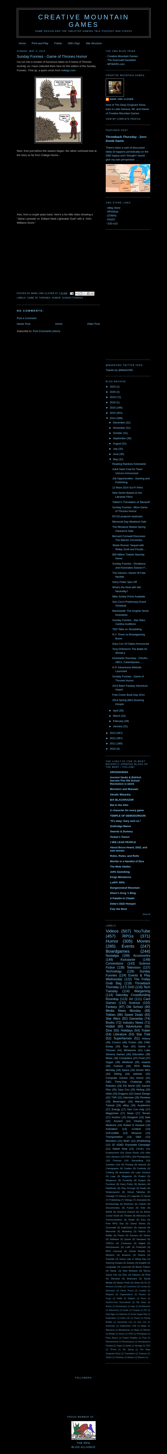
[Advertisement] (122, 294)
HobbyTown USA (128, 1326)
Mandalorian (124, 1330)
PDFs (128, 1156)
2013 (113, 732)
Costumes (126, 1243)
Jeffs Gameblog (120, 871)
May (116, 459)
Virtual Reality (137, 1251)
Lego (113, 1176)
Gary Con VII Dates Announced (130, 643)
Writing (140, 1089)
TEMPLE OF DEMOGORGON (128, 815)
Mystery (142, 1184)
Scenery (134, 1235)
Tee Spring (128, 1349)
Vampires (141, 1239)
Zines (137, 1282)
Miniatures (130, 1050)
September (120, 438)
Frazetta (110, 1259)
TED (148, 1346)
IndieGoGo (127, 1227)
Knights (143, 1262)
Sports (127, 1239)
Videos (112, 931)
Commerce (131, 1286)
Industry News (133, 1022)
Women (141, 1357)
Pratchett (141, 1247)
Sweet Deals (134, 1014)
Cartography (112, 1168)
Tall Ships (141, 1302)
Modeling (127, 1231)
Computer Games (117, 1077)
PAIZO (111, 219)
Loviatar (142, 1291)
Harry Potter (126, 1184)
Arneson (110, 1286)
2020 (113, 391)
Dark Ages (110, 1314)
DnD (131, 987)
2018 (113, 402)
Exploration (111, 1318)
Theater (128, 1215)
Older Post (93, 323)
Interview (128, 1097)
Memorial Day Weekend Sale (129, 521)
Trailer (145, 1030)
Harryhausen (112, 1247)
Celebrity (141, 1168)
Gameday (136, 1018)
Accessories (141, 955)
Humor (56, 298)
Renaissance (128, 1342)
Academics (143, 1105)
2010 (113, 748)
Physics (142, 1294)
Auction (116, 1117)
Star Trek (143, 1034)
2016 (113, 407)
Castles (128, 1168)
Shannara (132, 1278)
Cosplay (136, 1310)
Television (134, 967)
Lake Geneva (143, 1172)
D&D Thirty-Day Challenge (124, 1081)
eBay (126, 1105)
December (119, 422)
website (137, 1073)
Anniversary (121, 1306)
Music (109, 1058)
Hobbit (110, 1026)
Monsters (111, 1140)
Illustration (124, 1172)
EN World (129, 1085)
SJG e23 (112, 223)
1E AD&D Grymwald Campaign (131, 1144)
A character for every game (127, 810)
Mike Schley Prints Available (128, 596)
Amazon (126, 1255)
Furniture (110, 1184)
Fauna (137, 1318)
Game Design (142, 1093)
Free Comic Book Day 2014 (128, 694)
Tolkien (111, 1014)
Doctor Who (143, 1070)
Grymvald (111, 1227)
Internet (142, 1227)
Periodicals (142, 1334)
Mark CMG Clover (121, 99)
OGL (124, 1274)
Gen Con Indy (135, 1109)
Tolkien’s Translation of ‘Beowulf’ (131, 502)
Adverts (142, 1164)
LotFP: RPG (117, 882)
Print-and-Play (40, 43)
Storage (138, 1346)
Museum (136, 1132)
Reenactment (112, 1342)
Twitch (109, 1357)
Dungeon (132, 1117)
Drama (141, 1255)
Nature (141, 1231)
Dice (109, 1030)
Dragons (123, 1093)
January (118, 726)
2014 (113, 418)
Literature (120, 1034)
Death (131, 1219)
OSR (130, 1334)
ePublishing (143, 1140)
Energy (116, 1109)
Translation (129, 1353)
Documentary (113, 1207)
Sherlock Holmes (126, 1211)
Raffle (119, 1298)
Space (125, 1070)
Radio (143, 1188)
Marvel (139, 1101)
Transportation (114, 1136)
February (118, 721)
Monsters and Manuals (124, 789)
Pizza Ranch (112, 1338)
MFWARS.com (116, 64)
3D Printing (127, 1164)
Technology (114, 971)
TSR (114, 1097)
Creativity (127, 1180)
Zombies (110, 1164)
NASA (109, 1211)
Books (110, 1022)
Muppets (110, 1294)
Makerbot (110, 1330)
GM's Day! (74, 43)
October (118, 433)
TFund (113, 1349)
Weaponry (111, 1180)
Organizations (126, 1294)
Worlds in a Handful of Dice (127, 861)
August (117, 443)
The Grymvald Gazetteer (121, 60)
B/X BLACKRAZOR (122, 799)
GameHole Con (124, 1322)
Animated (142, 1199)
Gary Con (123, 1089)
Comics (116, 1042)
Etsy (143, 1219)
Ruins (143, 1298)
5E (145, 1283)
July (115, 448)
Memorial (110, 1231)
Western (110, 1255)
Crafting (110, 1172)
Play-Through (128, 1188)
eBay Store (113, 207)
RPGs (127, 936)
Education (138, 1054)
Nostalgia (112, 955)
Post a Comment (26, 318)
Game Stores (138, 1223)
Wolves (130, 1357)
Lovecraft (126, 1266)
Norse (122, 1334)
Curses (143, 1286)
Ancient (118, 1121)
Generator (110, 1326)
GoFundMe (112, 1132)
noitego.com (68, 70)
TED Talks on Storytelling (127, 629)
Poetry (120, 1235)
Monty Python (142, 1266)
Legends (135, 1196)
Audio (125, 1310)
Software (114, 1239)
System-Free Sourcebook (118, 1302)
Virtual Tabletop (136, 1192)
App (133, 1306)
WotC (126, 1140)
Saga (119, 1346)
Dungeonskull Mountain (125, 887)
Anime (109, 1306)
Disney (122, 1196)
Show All (146, 914)
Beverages (119, 1101)
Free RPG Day (115, 1223)
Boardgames (118, 951)
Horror (140, 1077)
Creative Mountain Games (83, 21)
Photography (143, 1156)
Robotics (111, 1085)
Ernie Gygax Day (139, 1314)
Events (128, 946)
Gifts (147, 1152)
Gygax (109, 1062)
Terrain (146, 1113)
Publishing (114, 1199)
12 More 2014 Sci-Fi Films (127, 487)
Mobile (112, 1334)
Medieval (127, 1062)
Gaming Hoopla (114, 1262)
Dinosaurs (110, 1291)
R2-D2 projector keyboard (127, 516)
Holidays (127, 1030)
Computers (125, 1058)
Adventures (134, 1026)
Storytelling (137, 1160)
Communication (114, 1219)
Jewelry (131, 1262)
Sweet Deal (119, 1148)
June (116, 454)
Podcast (117, 1160)
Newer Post (23, 323)
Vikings (128, 1199)
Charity (138, 1121)
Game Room (132, 1152)
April (116, 710)
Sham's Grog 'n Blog (123, 893)
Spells (128, 1346)
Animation (111, 1128)
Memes (146, 1330)
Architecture (144, 1306)
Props (108, 1298)
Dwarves (123, 1314)
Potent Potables (130, 1338)
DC (145, 1310)
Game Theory (127, 1291)
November (119, 427)
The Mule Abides (120, 866)
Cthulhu (140, 1148)
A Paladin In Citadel (122, 898)
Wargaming (142, 991)
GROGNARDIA (119, 772)
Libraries (115, 1156)
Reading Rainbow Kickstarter (129, 463)
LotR (127, 1247)
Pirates (142, 1176)
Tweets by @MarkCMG (119, 370)
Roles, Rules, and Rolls (124, 855)
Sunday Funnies (72, 298)
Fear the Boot (118, 908)
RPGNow (112, 211)
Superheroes (123, 1038)
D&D (138, 1136)
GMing (118, 1073)
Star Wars (113, 1018)
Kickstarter (127, 959)
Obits (109, 1093)
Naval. (113, 1270)
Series (147, 1235)
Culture (142, 1204)
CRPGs (110, 1243)
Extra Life (125, 1318)
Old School (134, 1007)
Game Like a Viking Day (132, 1259)
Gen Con (142, 1322)
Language (111, 1266)
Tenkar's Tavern (120, 836)
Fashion (118, 1065)
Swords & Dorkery (121, 831)
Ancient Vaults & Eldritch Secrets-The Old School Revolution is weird (125, 780)
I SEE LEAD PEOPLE (123, 842)
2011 (113, 743)
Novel (147, 1196)
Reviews (145, 1097)
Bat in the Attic (119, 805)
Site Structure (94, 43)
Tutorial (110, 1105)
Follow (58, 43)
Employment (112, 1152)
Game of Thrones (38, 298)
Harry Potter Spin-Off (124, 581)
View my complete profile (123, 119)
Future (130, 1207)
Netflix (109, 1235)
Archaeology (112, 1204)
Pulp (145, 1338)
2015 (113, 412)
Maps (136, 1330)
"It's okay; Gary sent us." (125, 820)
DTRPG (112, 215)
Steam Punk (123, 1282)
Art (131, 999)
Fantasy (111, 1007)
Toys (125, 1046)
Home (22, 43)
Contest (136, 1128)
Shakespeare (113, 1192)
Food (142, 1058)
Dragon (142, 1180)
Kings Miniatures (120, 877)
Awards (146, 1062)
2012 (113, 738)
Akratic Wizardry (120, 794)
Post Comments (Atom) (46, 331)
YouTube (142, 931)
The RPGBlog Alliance (83, 1443)
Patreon (136, 1274)
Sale (147, 1117)
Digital (142, 1243)
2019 (113, 397)
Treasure (143, 1353)
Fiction (132, 1042)
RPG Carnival (114, 1251)
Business (128, 1204)
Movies (143, 941)
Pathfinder (111, 1188)
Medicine (111, 1125)
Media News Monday (123, 1010)
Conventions (114, 963)
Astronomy (114, 1310)
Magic (144, 1326)
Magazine (127, 1176)
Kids (143, 1207)
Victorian (119, 1357)
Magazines (112, 1113)
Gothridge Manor (120, 826)
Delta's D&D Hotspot (123, 903)
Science (134, 1003)
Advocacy (141, 1215)
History (146, 1038)
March (117, 715)
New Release (130, 1270)
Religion (131, 1298)
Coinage (110, 1196)
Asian (120, 1286)
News (130, 1113)
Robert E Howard (133, 1125)
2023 (113, 386)
